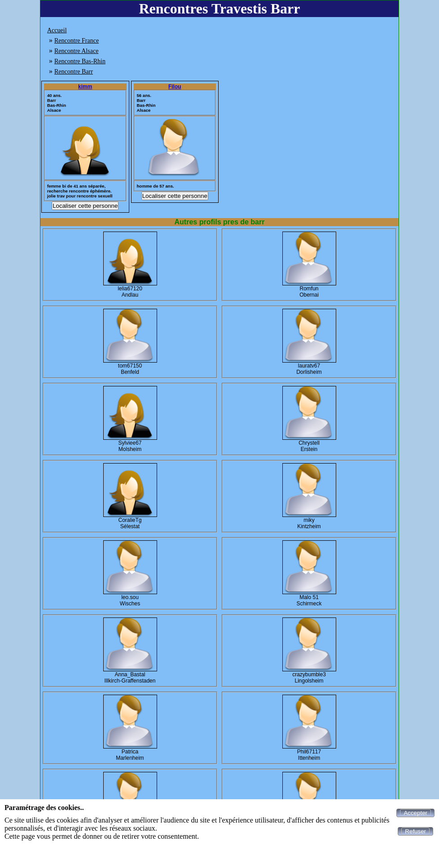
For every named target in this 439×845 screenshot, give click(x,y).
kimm (85, 86)
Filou (174, 86)
